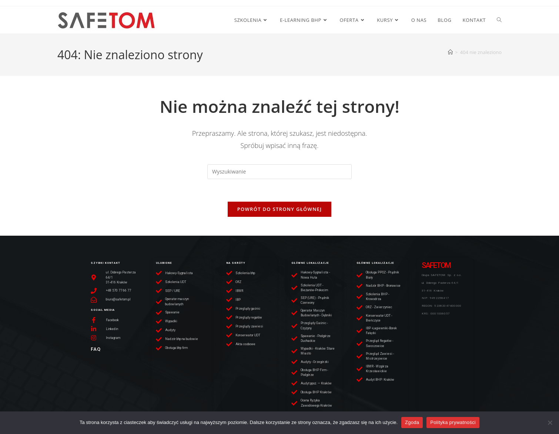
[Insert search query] (279, 171)
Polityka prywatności (453, 422)
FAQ (96, 349)
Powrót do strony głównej (279, 209)
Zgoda (412, 422)
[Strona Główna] (450, 52)
